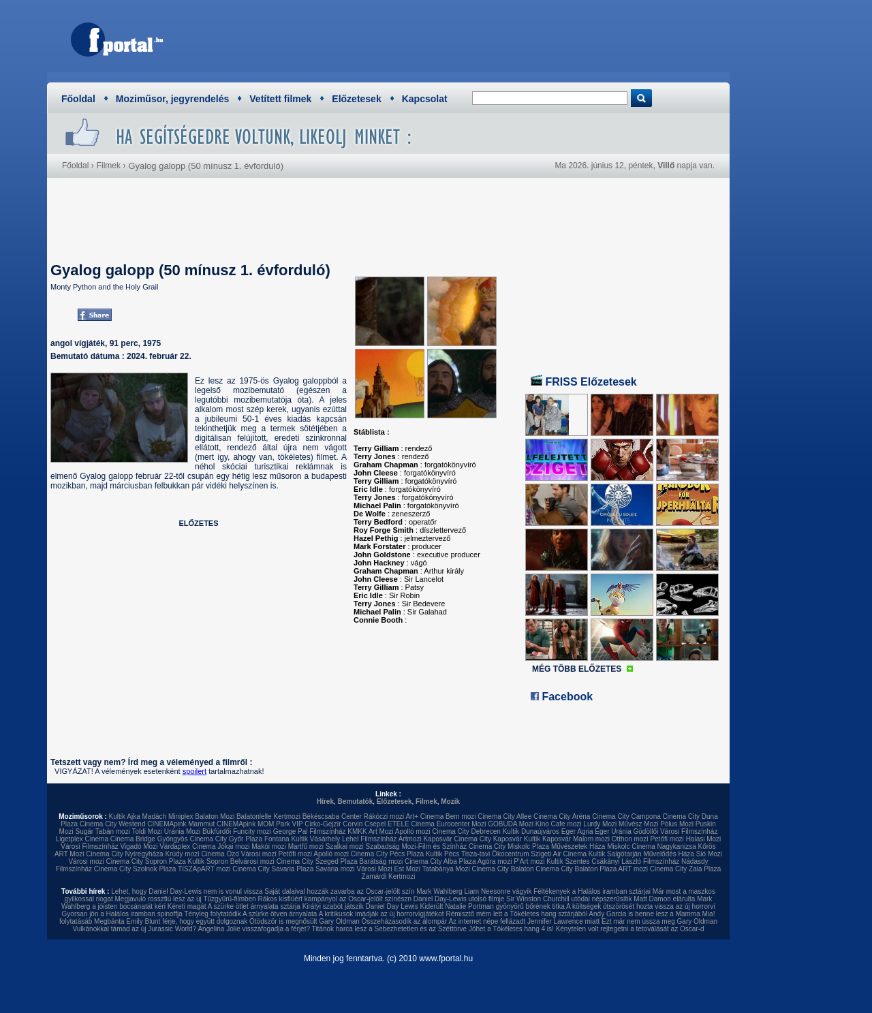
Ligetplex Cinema (82, 839)
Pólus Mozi (677, 824)
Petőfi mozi (666, 839)
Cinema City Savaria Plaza (272, 869)
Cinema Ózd (220, 854)
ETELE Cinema (411, 824)
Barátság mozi (381, 861)
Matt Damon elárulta (664, 899)
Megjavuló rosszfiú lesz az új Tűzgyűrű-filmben (185, 899)
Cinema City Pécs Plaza (387, 854)
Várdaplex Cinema (187, 846)
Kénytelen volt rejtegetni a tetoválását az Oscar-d (630, 929)
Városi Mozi (374, 869)
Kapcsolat (425, 98)
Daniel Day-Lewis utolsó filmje (459, 899)
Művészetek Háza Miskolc (590, 846)
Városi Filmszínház (89, 846)
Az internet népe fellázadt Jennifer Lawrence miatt (524, 921)
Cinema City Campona (626, 816)
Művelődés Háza (668, 854)
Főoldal (78, 98)
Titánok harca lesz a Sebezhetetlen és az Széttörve (389, 929)
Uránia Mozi (182, 831)
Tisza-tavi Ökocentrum (495, 854)
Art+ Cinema (424, 816)
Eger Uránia (613, 831)
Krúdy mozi (182, 854)
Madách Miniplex (167, 816)
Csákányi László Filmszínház (635, 861)
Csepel (375, 824)
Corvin (352, 824)
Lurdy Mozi (600, 824)
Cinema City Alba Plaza (440, 861)
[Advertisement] (473, 37)
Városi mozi (259, 854)
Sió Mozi (709, 854)
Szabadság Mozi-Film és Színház (416, 846)
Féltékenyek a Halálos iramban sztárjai (592, 891)
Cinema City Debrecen (466, 831)
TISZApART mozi (204, 869)
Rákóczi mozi (384, 816)
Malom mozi (591, 839)
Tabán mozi (112, 831)
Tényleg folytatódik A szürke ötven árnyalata (250, 914)
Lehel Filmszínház (369, 839)
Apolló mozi (413, 831)
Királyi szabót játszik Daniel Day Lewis (360, 906)
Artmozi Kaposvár (425, 839)
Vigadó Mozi (139, 846)
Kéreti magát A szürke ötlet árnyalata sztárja (234, 906)
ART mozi (634, 869)
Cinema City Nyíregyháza (124, 854)
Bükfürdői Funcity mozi (236, 831)
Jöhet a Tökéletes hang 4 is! (511, 929)
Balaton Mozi (214, 816)
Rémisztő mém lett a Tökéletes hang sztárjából (516, 914)
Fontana (277, 839)
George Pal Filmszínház (309, 831)
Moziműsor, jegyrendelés (173, 98)
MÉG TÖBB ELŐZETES (576, 669)
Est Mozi (407, 869)
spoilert (194, 771)
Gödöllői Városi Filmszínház (675, 831)
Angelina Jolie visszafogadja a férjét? (254, 929)
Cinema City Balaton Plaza (576, 869)
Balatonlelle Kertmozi (268, 816)
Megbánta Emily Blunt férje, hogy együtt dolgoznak (170, 921)
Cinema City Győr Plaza (225, 839)
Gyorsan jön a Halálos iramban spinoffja (122, 914)
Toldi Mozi (147, 831)
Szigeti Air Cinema (559, 854)
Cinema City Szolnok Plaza (135, 869)
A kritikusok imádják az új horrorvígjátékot (381, 914)
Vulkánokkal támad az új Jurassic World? (134, 929)
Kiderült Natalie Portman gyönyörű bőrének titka (492, 906)
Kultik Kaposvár (547, 839)
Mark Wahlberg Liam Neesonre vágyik (473, 891)
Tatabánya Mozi (446, 869)
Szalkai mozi (345, 846)
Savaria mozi (335, 869)
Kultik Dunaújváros (531, 831)
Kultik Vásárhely (315, 839)
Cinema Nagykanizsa (664, 846)
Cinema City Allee (504, 816)
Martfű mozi (306, 846)
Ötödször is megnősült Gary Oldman (304, 921)
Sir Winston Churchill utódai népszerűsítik (569, 899)
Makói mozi (268, 846)
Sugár (84, 831)
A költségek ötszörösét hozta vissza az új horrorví (640, 906)
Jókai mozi (233, 846)
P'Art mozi (529, 861)
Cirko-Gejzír (323, 824)
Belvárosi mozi (252, 861)
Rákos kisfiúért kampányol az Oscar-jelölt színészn (334, 899)
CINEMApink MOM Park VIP (260, 824)
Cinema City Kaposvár (487, 839)
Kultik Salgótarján (615, 854)
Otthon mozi (630, 839)
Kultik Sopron (208, 861)
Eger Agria (577, 831)
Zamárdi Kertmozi (389, 876)
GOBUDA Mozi (510, 824)
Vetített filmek (280, 98)
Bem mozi (461, 816)
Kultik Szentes (567, 861)
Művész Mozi (638, 824)
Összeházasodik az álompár (405, 921)
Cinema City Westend (113, 824)
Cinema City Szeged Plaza (317, 861)
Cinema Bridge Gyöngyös (149, 839)
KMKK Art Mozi (370, 831)
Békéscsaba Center (332, 816)
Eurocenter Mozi (461, 824)
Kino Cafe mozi (558, 824)
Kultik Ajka (124, 816)
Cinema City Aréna (561, 816)
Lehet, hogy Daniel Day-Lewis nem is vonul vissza (186, 891)
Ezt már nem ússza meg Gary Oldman (659, 921)
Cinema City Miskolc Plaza (509, 846)
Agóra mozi (495, 861)
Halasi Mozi (703, 839)
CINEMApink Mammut (181, 824)
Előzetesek (356, 98)
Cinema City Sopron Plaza (145, 861)
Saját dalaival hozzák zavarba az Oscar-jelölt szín (339, 891)
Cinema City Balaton (502, 869)
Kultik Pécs (442, 854)
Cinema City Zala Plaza (685, 869)
